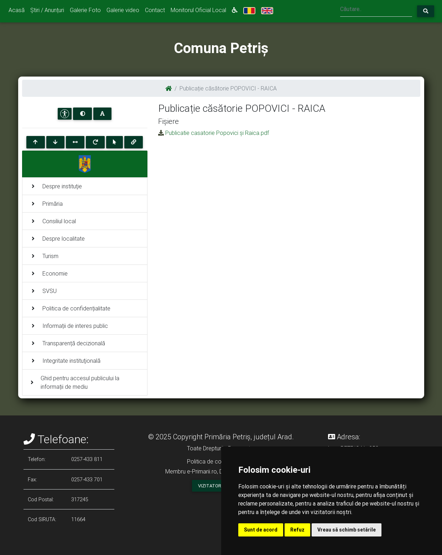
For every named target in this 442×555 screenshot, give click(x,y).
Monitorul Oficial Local (198, 10)
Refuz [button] (297, 530)
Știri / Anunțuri (47, 10)
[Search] (376, 10)
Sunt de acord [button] (260, 530)
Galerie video (122, 10)
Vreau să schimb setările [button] (346, 530)
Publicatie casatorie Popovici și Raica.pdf (217, 132)
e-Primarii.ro (202, 471)
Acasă (17, 10)
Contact (155, 10)
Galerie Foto (85, 10)
